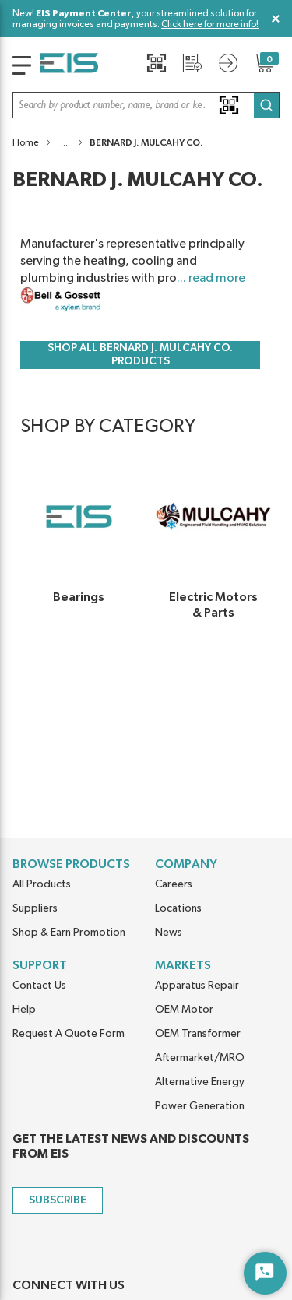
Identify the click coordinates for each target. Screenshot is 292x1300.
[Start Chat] (265, 1273)
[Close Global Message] (276, 19)
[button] (146, 105)
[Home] (69, 66)
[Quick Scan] (156, 63)
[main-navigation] (21, 65)
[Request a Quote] (192, 63)
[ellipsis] (64, 142)
